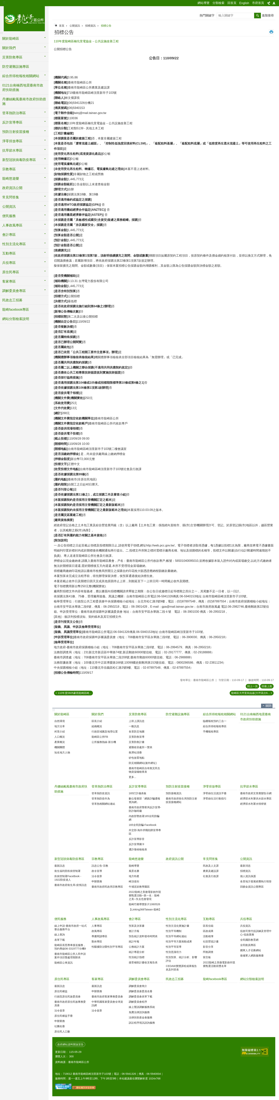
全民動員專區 (248, 945)
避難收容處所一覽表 (140, 747)
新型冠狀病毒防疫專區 (69, 858)
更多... (132, 777)
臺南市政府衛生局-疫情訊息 (70, 884)
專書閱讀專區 (99, 936)
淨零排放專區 (212, 786)
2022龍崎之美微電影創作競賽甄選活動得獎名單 (219, 964)
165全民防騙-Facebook (142, 824)
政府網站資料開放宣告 (70, 1044)
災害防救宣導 (136, 736)
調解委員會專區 (139, 979)
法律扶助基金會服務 (140, 1017)
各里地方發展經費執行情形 (256, 881)
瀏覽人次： (61, 1056)
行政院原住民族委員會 (67, 996)
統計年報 (134, 941)
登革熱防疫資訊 (101, 793)
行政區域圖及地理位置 (105, 731)
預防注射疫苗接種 (178, 786)
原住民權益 (60, 991)
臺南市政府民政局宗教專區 (107, 886)
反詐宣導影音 (136, 838)
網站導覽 (203, 2)
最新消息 (245, 865)
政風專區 (97, 931)
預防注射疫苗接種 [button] (15, 132)
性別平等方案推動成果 (179, 941)
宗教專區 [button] (9, 169)
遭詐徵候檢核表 (138, 849)
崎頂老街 (134, 881)
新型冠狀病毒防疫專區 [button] (19, 160)
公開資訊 (75, 25)
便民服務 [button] (9, 216)
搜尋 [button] (257, 15)
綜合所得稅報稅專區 (214, 726)
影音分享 (208, 946)
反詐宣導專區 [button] (12, 122)
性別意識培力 (173, 951)
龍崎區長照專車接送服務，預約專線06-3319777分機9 (70, 947)
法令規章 (97, 876)
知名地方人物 (62, 752)
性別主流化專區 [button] (14, 244)
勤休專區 (97, 941)
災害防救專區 (138, 714)
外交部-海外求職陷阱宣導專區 (145, 832)
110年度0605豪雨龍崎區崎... (74, 692)
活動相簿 (208, 936)
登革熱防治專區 (102, 786)
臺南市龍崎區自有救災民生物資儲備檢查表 (144, 770)
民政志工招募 (12, 300)
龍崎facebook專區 (15, 309)
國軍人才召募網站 (250, 950)
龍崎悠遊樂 (136, 858)
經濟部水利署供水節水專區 (256, 798)
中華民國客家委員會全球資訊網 (107, 1003)
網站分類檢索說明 (15, 319)
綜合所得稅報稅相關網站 (219, 714)
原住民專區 (61, 979)
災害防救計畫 (136, 742)
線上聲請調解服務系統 (142, 1006)
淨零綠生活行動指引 (214, 798)
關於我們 (98, 714)
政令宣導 (97, 870)
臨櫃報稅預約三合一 (214, 721)
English (244, 3)
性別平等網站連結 (176, 936)
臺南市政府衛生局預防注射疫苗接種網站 (181, 800)
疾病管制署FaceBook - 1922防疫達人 (67, 878)
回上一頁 (252, 686)
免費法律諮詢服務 (139, 1012)
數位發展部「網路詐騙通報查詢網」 (144, 800)
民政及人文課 (211, 865)
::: (4, 2)
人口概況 (59, 736)
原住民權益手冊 (63, 1015)
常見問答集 (210, 858)
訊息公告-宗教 (100, 865)
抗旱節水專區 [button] (12, 150)
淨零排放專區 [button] (12, 141)
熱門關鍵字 (207, 15)
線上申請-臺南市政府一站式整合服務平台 (70, 927)
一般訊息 (134, 726)
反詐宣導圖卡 (136, 844)
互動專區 (209, 919)
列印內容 (271, 31)
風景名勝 (134, 870)
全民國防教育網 (249, 939)
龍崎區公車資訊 (63, 962)
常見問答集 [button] (10, 197)
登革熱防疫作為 (101, 798)
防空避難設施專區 (15, 66)
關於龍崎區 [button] (10, 38)
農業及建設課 (211, 870)
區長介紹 (97, 721)
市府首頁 (258, 2)
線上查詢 (59, 934)
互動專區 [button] (9, 253)
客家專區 (98, 979)
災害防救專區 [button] (12, 57)
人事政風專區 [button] (12, 225)
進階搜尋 (268, 15)
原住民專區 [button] (10, 272)
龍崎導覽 (134, 865)
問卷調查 (208, 951)
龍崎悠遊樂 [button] (10, 178)
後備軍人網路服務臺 (252, 955)
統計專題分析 (136, 951)
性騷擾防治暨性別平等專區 (107, 946)
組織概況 (97, 726)
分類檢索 (218, 2)
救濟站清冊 (135, 752)
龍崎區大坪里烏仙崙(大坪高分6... (250, 692)
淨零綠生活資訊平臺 (214, 793)
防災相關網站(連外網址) (143, 762)
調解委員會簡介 (138, 986)
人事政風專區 (101, 919)
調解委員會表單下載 (140, 996)
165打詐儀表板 (137, 793)
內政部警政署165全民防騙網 (144, 818)
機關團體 (59, 747)
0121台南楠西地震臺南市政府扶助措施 (22, 87)
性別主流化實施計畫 (177, 925)
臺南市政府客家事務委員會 (107, 996)
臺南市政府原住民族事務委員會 (70, 1003)
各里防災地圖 (136, 731)
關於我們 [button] (9, 48)
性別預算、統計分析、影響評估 (181, 959)
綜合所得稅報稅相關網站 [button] (20, 76)
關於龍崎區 (61, 714)
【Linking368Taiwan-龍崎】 (145, 909)
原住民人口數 (62, 1031)
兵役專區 (246, 919)
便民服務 (60, 919)
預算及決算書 (136, 925)
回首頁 (231, 2)
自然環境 (59, 721)
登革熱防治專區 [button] (14, 113)
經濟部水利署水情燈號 (253, 803)
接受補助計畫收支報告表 (143, 962)
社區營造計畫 (211, 941)
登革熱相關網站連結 (103, 803)
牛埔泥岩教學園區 (139, 886)
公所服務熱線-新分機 (104, 742)
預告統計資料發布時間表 (143, 936)
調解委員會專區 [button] (14, 291)
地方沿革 (59, 726)
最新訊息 (59, 865)
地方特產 (134, 876)
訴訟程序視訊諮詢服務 (142, 1022)
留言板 (207, 957)
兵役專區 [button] (9, 263)
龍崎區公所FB (100, 736)
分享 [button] (268, 3)
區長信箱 (208, 925)
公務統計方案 (136, 946)
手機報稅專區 (211, 731)
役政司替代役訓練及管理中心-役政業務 (256, 933)
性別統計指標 (136, 957)
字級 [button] (274, 3)
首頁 (61, 25)
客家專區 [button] (9, 281)
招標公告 (106, 25)
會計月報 (134, 931)
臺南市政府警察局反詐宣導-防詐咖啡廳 (145, 809)
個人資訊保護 (248, 876)
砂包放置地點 (136, 757)
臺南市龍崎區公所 (24, 18)
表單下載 (59, 939)
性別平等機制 (173, 931)
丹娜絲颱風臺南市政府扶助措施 (24, 101)
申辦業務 (97, 881)
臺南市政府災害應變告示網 (256, 793)
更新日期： (61, 1051)
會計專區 (135, 919)
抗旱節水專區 (249, 786)
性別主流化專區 (176, 919)
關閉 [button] (269, 705)
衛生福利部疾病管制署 (67, 870)
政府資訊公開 (12, 188)
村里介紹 (59, 731)
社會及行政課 (211, 876)
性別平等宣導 (173, 946)
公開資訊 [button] (9, 206)
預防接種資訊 (173, 793)
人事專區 (97, 925)
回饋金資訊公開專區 (252, 886)
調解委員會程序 (138, 1001)
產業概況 (59, 742)
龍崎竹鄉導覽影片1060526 (144, 904)
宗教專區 (98, 858)
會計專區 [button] (9, 235)
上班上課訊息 (136, 721)
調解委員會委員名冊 (140, 991)
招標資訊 (90, 25)
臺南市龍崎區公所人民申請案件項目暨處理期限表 (70, 955)
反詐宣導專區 (138, 786)
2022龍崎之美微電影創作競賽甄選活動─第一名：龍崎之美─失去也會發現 (145, 895)
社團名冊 (59, 1026)
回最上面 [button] (267, 686)
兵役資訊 (245, 925)
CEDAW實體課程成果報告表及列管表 (181, 968)
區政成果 (208, 931)
